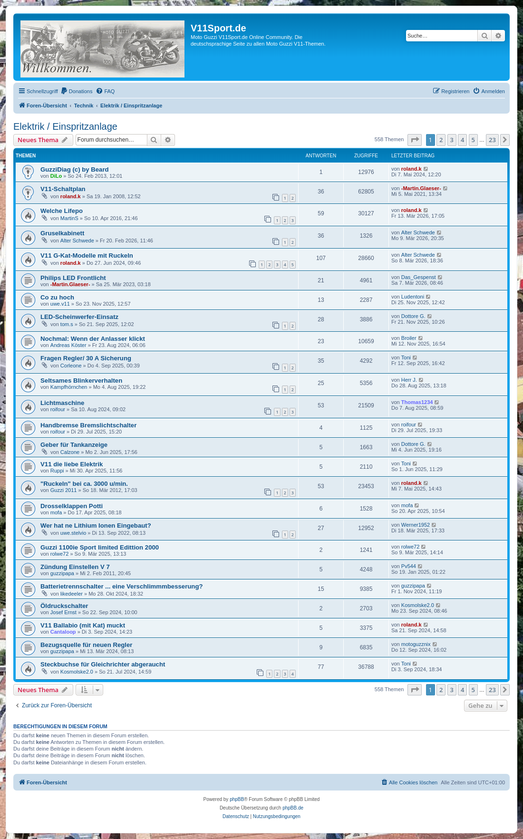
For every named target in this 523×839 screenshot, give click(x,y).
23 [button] (492, 139)
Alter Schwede (77, 240)
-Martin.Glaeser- (421, 188)
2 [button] (441, 139)
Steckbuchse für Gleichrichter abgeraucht (102, 664)
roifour (57, 409)
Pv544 (408, 566)
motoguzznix (416, 644)
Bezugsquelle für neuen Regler (86, 644)
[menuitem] (76, 91)
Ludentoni (412, 296)
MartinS (69, 218)
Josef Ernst (63, 612)
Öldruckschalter (64, 605)
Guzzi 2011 (63, 490)
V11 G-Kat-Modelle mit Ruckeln (86, 255)
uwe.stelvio (73, 533)
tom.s (66, 324)
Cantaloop (63, 632)
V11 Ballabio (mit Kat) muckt (82, 625)
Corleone (71, 365)
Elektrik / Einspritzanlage (65, 126)
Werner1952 (415, 525)
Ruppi (57, 470)
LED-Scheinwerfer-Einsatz (79, 316)
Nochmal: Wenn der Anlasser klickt (92, 338)
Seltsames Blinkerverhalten (81, 380)
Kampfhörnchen (68, 387)
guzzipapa (62, 573)
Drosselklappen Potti (71, 506)
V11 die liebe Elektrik (71, 464)
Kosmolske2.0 (417, 605)
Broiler (408, 338)
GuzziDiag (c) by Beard (74, 169)
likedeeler (71, 594)
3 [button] (452, 139)
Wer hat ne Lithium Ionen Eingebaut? (95, 525)
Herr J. (409, 380)
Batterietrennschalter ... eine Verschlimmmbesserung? (121, 586)
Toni (406, 357)
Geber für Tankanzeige (73, 444)
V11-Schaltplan (63, 189)
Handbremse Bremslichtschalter (88, 425)
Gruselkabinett (62, 233)
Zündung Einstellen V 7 (75, 566)
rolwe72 (59, 554)
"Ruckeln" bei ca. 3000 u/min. (84, 483)
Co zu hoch (57, 297)
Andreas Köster (68, 345)
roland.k (411, 169)
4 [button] (462, 139)
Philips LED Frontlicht (73, 277)
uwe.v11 (60, 304)
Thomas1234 (417, 402)
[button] (414, 139)
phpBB (237, 799)
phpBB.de (292, 807)
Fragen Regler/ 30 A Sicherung (85, 358)
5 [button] (473, 139)
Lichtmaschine (62, 402)
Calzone (69, 452)
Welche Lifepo (61, 210)
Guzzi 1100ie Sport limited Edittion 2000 (99, 547)
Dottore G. (413, 316)
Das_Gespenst (418, 277)
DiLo (56, 176)
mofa (56, 512)
